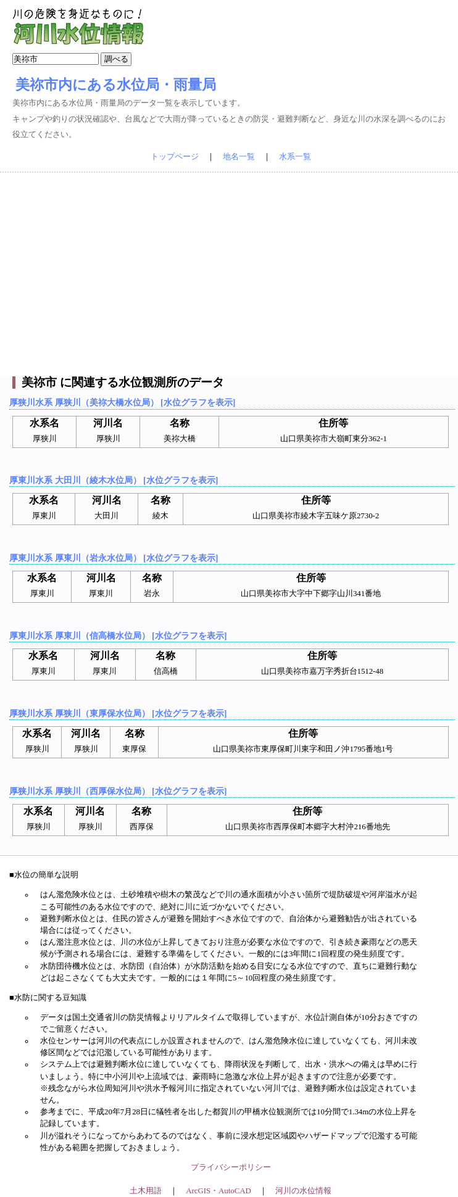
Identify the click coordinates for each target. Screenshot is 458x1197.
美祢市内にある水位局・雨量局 (115, 85)
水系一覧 (295, 156)
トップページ (175, 156)
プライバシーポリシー (231, 1167)
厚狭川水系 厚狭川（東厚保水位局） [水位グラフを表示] (118, 713)
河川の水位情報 (303, 1191)
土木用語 (146, 1191)
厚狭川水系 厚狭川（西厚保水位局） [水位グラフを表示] (118, 791)
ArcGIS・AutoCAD (218, 1191)
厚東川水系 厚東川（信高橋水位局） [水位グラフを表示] (118, 635)
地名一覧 (239, 156)
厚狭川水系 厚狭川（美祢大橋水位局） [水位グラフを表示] (122, 402)
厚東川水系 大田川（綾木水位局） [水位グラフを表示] (113, 480)
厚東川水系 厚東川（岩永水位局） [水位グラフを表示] (113, 558)
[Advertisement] (229, 274)
